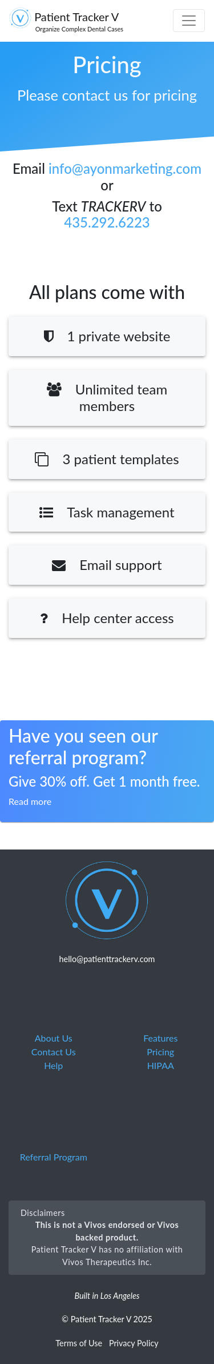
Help (53, 1065)
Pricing (160, 1051)
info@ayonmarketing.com (125, 168)
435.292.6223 (107, 222)
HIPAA (160, 1065)
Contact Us (53, 1051)
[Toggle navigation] (189, 20)
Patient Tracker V (66, 20)
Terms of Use (78, 1343)
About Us (53, 1037)
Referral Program (53, 1156)
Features (160, 1037)
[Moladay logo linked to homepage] (107, 899)
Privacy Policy (134, 1343)
